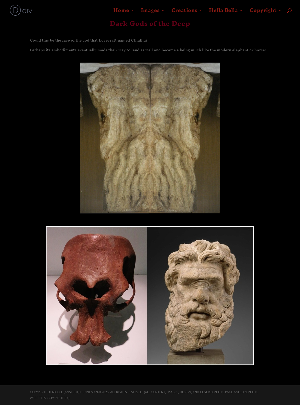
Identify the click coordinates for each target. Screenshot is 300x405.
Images (150, 12)
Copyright (263, 12)
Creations (184, 12)
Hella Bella (223, 12)
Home (121, 12)
